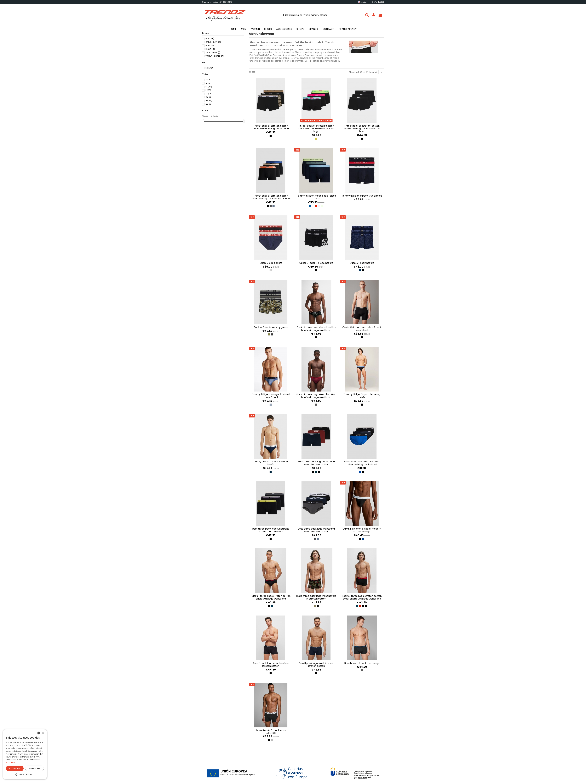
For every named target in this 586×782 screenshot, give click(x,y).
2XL (209, 100)
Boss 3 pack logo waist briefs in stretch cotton (270, 664)
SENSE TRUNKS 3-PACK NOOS (271, 730)
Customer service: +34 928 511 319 (217, 2)
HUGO (210, 49)
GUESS (210, 45)
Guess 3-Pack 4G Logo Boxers (316, 263)
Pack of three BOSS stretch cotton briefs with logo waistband (316, 329)
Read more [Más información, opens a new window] (10, 762)
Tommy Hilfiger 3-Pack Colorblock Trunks (316, 197)
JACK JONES (271, 733)
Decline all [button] (34, 768)
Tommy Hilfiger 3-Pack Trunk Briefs (362, 195)
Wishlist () (378, 2)
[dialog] (25, 754)
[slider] (203, 121)
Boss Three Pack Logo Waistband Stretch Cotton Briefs (316, 463)
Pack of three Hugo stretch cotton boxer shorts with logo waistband (362, 597)
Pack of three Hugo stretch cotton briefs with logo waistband (316, 396)
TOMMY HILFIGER (215, 56)
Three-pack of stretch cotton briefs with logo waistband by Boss (271, 197)
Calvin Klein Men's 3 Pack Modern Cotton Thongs (362, 530)
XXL (209, 97)
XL (209, 93)
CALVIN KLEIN (213, 42)
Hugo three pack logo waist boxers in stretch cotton (316, 597)
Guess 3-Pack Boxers (362, 263)
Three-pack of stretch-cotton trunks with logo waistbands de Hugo (316, 128)
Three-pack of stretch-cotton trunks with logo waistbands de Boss (362, 128)
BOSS (210, 38)
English (363, 2)
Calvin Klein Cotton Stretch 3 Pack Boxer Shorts (361, 329)
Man (210, 67)
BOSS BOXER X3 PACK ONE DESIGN (361, 663)
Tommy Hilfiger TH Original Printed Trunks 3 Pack (271, 396)
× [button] (43, 733)
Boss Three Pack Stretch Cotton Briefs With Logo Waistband (362, 463)
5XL (209, 104)
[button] (25, 774)
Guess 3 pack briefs (270, 263)
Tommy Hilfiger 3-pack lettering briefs (361, 396)
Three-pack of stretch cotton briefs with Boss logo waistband (271, 127)
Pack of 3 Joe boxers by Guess (271, 327)
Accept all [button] (14, 768)
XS (208, 79)
